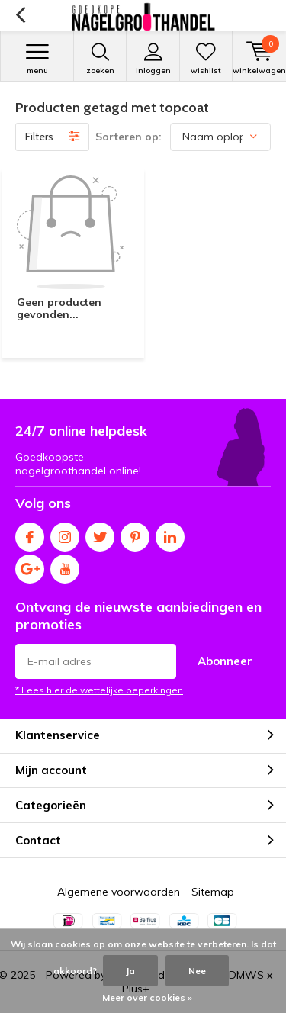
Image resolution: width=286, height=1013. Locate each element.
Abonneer (225, 661)
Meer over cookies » (147, 997)
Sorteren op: (128, 136)
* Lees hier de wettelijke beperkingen (99, 690)
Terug (20, 15)
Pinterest (135, 534)
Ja (130, 970)
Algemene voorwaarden (118, 892)
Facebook (29, 534)
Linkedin (170, 534)
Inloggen (152, 59)
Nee (197, 970)
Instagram (64, 534)
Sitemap (212, 892)
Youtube (64, 566)
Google (29, 566)
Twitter (99, 534)
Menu (37, 59)
